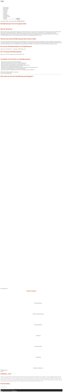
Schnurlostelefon (38, 346)
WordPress (14, 390)
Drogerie (5, 10)
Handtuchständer (38, 324)
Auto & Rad (5, 7)
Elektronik (5, 11)
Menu (2, 1)
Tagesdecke (38, 357)
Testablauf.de (4, 387)
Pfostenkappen (4, 370)
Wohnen (5, 17)
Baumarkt (5, 9)
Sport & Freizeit (6, 16)
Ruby (2, 390)
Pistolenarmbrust (38, 303)
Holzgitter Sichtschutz (38, 368)
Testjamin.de (3, 386)
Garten (4, 13)
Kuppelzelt (38, 335)
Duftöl (2, 371)
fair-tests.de (16, 72)
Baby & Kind (6, 8)
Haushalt (5, 14)
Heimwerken (6, 15)
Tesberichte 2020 (4, 21)
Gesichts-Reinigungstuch (38, 313)
